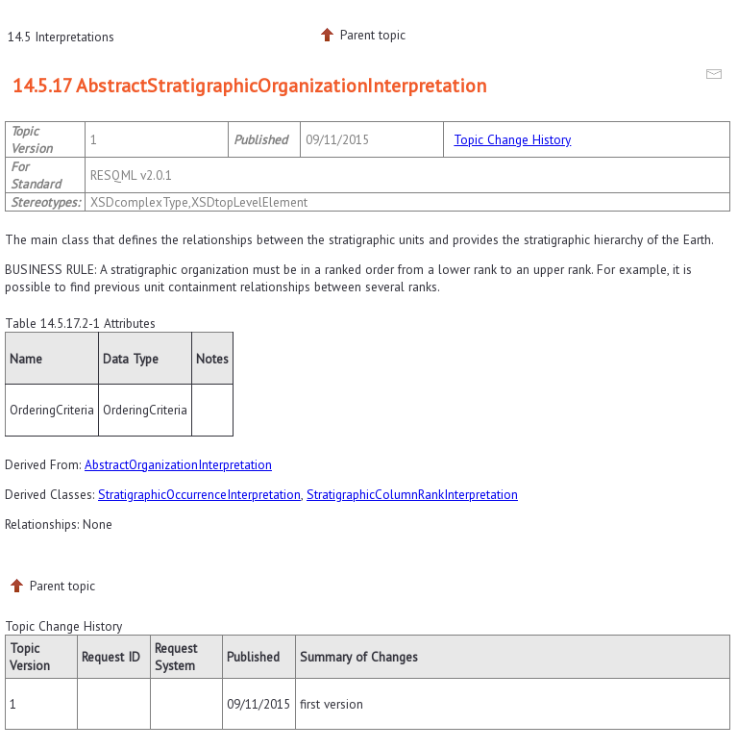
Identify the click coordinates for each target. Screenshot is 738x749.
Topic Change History (512, 139)
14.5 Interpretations (61, 36)
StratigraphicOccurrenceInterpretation (199, 494)
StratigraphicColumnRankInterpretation (412, 494)
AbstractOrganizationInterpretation (178, 464)
